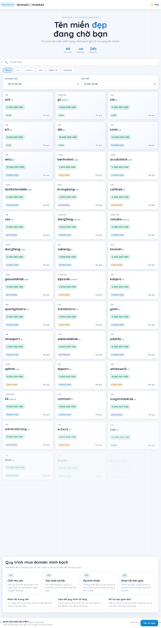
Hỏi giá (46, 115)
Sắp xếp (85, 78)
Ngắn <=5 (53, 70)
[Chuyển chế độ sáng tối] (155, 4)
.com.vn (28, 70)
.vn (18, 70)
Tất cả (8, 70)
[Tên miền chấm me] (22, 4)
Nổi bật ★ (67, 70)
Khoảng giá (11, 78)
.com (40, 70)
